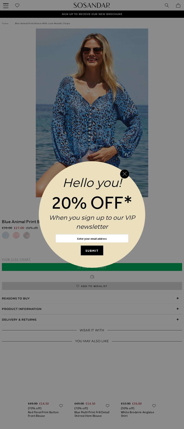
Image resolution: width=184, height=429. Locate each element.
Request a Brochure (89, 387)
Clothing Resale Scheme (108, 412)
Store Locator (131, 395)
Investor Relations (70, 412)
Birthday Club (121, 387)
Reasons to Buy (16, 298)
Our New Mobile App (52, 387)
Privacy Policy (30, 404)
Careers (159, 404)
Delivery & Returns (19, 319)
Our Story (23, 387)
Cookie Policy (56, 404)
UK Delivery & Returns (24, 395)
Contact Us (159, 387)
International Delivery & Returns (90, 395)
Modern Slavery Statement (93, 404)
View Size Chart (16, 259)
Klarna (124, 404)
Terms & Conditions (162, 395)
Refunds (53, 395)
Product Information (21, 309)
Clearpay (141, 404)
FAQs (141, 387)
